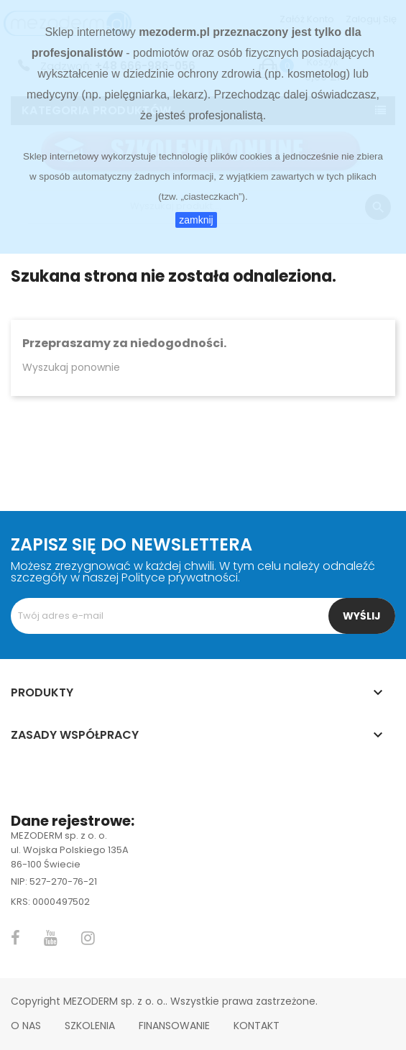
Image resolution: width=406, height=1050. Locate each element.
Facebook (15, 938)
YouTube (50, 938)
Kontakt (257, 1026)
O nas (26, 1026)
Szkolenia (90, 1026)
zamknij (196, 220)
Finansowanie (174, 1026)
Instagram (88, 938)
